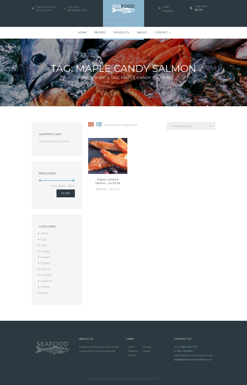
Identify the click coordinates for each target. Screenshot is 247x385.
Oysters (46, 262)
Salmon (46, 268)
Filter (65, 193)
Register (167, 10)
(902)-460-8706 (185, 349)
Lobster (46, 250)
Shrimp (45, 285)
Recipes (147, 345)
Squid (44, 291)
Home (82, 78)
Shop (100, 78)
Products (133, 349)
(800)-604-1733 (189, 345)
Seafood (46, 280)
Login (166, 6)
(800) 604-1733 (77, 10)
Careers (147, 349)
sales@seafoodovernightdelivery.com (194, 358)
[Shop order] (190, 126)
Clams (45, 233)
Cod (43, 239)
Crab (44, 245)
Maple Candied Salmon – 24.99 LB (107, 181)
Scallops (46, 274)
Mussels (46, 256)
